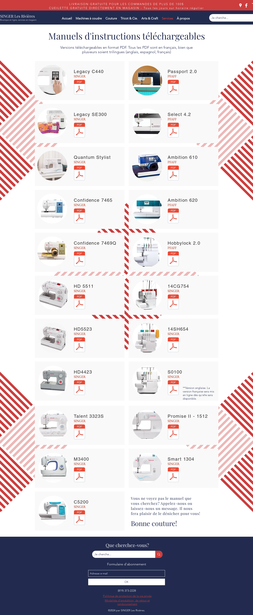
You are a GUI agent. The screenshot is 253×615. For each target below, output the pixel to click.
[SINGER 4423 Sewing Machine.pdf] (79, 388)
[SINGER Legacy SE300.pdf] (79, 130)
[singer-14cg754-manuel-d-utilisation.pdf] (173, 302)
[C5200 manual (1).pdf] (79, 518)
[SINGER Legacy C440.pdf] (79, 87)
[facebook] (246, 5)
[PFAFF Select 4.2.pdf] (173, 130)
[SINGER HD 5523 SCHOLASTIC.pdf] (79, 345)
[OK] (126, 582)
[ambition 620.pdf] (173, 216)
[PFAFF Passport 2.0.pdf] (173, 87)
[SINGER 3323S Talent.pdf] (79, 432)
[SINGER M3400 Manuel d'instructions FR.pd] (79, 475)
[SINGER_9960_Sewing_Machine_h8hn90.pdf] (79, 173)
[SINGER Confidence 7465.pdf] (79, 216)
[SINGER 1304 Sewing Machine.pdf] (173, 475)
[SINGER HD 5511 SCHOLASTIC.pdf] (79, 302)
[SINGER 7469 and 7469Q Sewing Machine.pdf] (79, 259)
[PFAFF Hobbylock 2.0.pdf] (173, 259)
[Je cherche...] (121, 554)
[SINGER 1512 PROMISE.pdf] (173, 432)
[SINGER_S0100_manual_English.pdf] (173, 388)
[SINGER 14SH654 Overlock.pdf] (173, 345)
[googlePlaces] (240, 5)
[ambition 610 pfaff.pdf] (173, 173)
